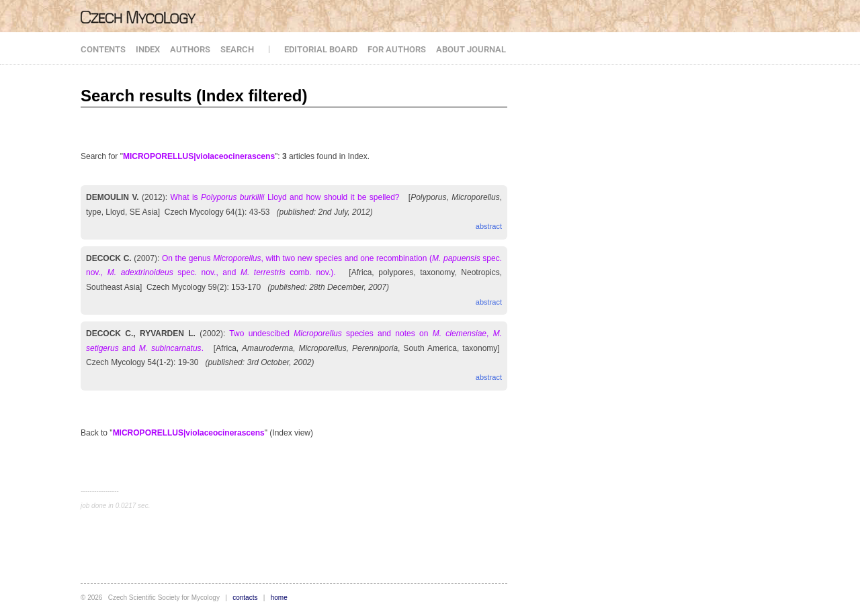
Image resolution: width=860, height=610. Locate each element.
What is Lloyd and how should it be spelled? (285, 197)
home (279, 597)
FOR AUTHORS (397, 49)
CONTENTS (103, 49)
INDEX (148, 49)
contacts (244, 597)
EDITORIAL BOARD (320, 49)
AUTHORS (190, 49)
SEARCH (237, 49)
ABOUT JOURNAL (471, 49)
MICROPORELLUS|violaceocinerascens (199, 156)
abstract (489, 226)
